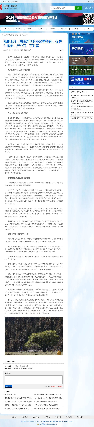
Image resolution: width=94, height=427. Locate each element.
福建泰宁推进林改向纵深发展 (19, 366)
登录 (89, 1)
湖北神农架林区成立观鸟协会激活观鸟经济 (48, 394)
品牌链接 (80, 417)
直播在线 (52, 28)
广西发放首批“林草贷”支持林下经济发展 (47, 408)
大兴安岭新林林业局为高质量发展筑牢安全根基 (49, 398)
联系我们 (47, 417)
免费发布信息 (89, 8)
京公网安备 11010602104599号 (48, 424)
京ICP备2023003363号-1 (66, 421)
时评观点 (86, 28)
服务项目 (36, 417)
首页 (12, 35)
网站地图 (69, 417)
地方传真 (75, 28)
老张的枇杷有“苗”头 (11, 394)
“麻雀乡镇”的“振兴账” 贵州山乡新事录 (46, 405)
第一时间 (7, 28)
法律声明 (58, 417)
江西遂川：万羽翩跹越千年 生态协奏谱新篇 (18, 405)
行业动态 (30, 28)
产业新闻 (19, 28)
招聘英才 (25, 417)
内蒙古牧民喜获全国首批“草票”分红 (46, 401)
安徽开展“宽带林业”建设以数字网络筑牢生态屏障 (19, 398)
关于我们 (14, 417)
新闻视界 (64, 28)
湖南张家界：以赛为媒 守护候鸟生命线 (16, 408)
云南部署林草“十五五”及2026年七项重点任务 (18, 401)
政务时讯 (41, 28)
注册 (92, 1)
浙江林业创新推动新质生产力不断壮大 (21, 368)
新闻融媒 (18, 35)
